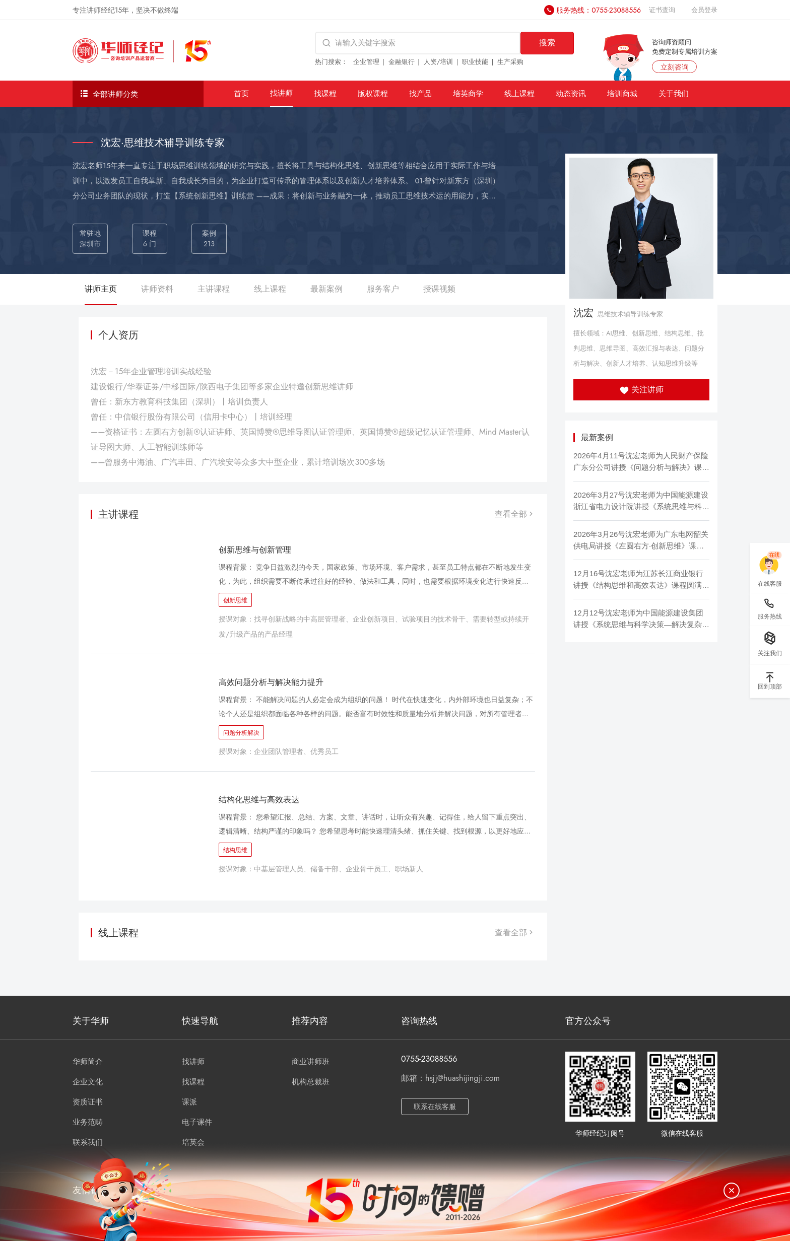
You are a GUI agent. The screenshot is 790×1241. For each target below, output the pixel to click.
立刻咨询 (675, 67)
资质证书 (88, 1102)
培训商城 (622, 93)
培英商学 (468, 93)
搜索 (547, 42)
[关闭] (731, 1191)
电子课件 (197, 1122)
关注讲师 (641, 389)
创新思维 (235, 600)
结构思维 (235, 850)
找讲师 (281, 93)
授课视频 (439, 289)
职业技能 (475, 61)
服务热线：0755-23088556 (598, 10)
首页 (241, 93)
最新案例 (326, 289)
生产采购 (510, 61)
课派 (189, 1102)
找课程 (325, 93)
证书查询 (662, 10)
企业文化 (88, 1081)
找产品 (420, 93)
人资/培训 (438, 61)
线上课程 (519, 93)
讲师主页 (101, 289)
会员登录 (704, 10)
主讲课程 (214, 289)
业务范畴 (88, 1122)
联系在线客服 (435, 1106)
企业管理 (366, 61)
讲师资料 (157, 289)
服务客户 (383, 289)
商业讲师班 (311, 1061)
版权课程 (373, 93)
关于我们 (674, 93)
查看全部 (515, 514)
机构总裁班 (311, 1081)
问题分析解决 (241, 732)
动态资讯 (571, 93)
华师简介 (88, 1061)
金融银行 (401, 61)
